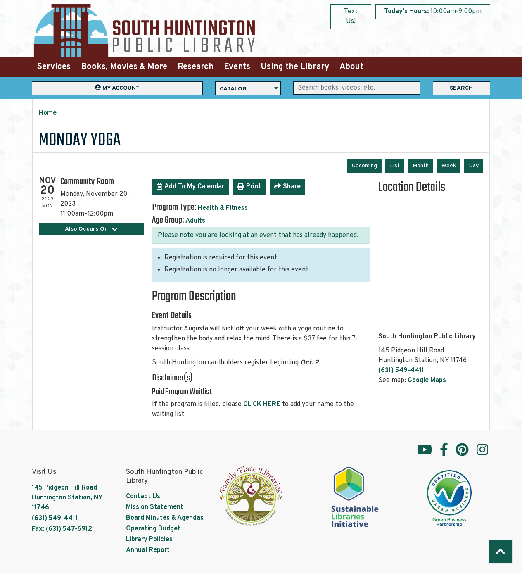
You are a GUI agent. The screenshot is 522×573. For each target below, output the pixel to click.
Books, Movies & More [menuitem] (124, 67)
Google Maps (427, 380)
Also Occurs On (91, 229)
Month (421, 165)
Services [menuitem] (54, 67)
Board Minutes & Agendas (165, 518)
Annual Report (148, 550)
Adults (195, 221)
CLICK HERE (261, 404)
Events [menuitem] (237, 67)
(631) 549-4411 (401, 370)
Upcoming (364, 165)
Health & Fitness (223, 208)
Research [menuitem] (196, 67)
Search (461, 88)
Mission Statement (154, 507)
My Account (117, 87)
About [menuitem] (351, 67)
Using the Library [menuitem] (295, 67)
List (395, 165)
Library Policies (149, 539)
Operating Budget (153, 529)
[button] (432, 11)
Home (48, 113)
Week (448, 165)
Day (474, 165)
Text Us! (351, 16)
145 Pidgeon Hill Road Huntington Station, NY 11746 (67, 498)
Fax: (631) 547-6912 (62, 529)
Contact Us (143, 496)
